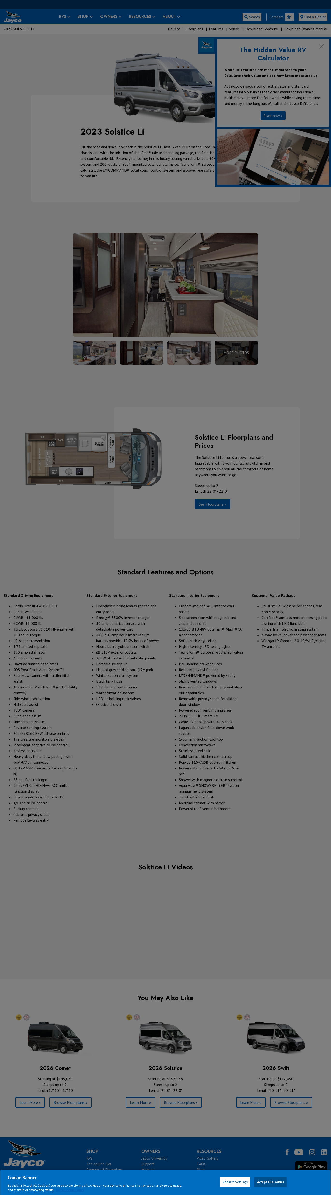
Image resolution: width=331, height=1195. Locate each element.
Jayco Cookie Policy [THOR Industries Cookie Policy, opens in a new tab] (70, 1190)
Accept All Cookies (270, 1182)
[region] (165, 1182)
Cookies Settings (235, 1182)
